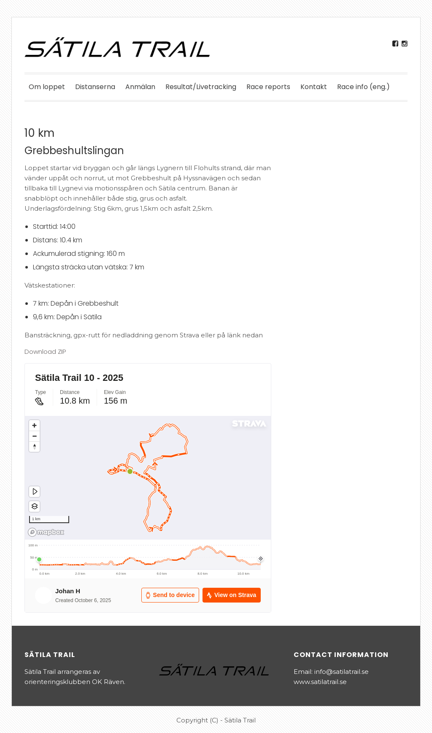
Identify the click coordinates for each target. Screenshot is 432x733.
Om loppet (47, 87)
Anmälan (140, 87)
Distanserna (95, 87)
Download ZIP (45, 351)
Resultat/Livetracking (200, 87)
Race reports (268, 87)
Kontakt (313, 87)
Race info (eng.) (363, 87)
